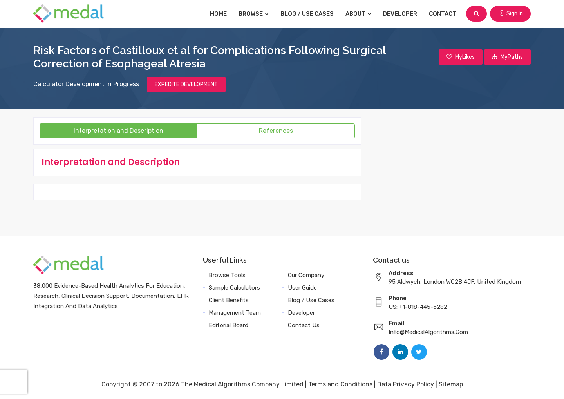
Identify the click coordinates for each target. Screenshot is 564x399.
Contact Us (304, 325)
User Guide (302, 287)
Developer (400, 13)
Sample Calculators (234, 287)
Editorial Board (228, 325)
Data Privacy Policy (405, 384)
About (358, 13)
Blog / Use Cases (307, 13)
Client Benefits (229, 300)
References (276, 130)
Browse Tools (227, 275)
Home (218, 13)
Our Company (306, 275)
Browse (254, 13)
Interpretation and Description (118, 130)
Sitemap (451, 384)
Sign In (510, 13)
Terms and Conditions (340, 384)
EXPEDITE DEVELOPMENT (186, 84)
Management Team (235, 312)
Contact (442, 13)
